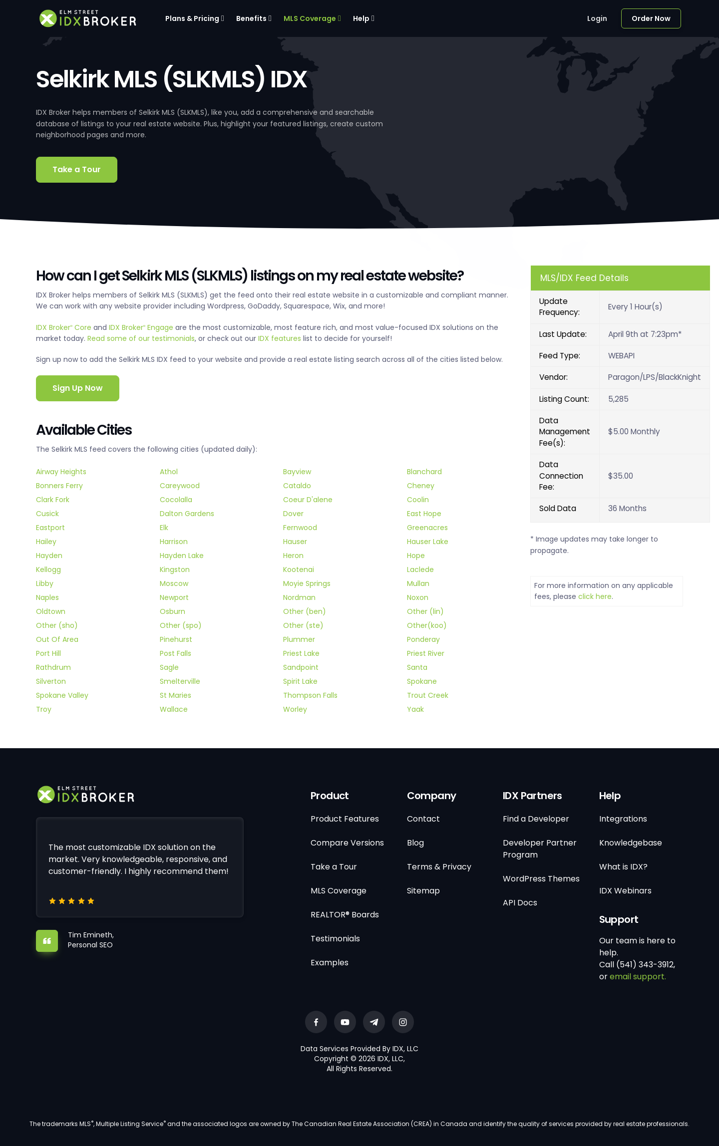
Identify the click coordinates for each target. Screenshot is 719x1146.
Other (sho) (57, 625)
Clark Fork (52, 500)
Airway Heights (61, 472)
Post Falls (175, 653)
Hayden (49, 556)
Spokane (422, 681)
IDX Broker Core (64, 327)
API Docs (520, 902)
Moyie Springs (307, 583)
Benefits (251, 18)
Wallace (174, 709)
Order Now (651, 18)
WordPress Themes (541, 878)
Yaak (415, 709)
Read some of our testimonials (141, 338)
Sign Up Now (77, 388)
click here (595, 596)
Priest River (425, 653)
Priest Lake (301, 653)
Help (361, 18)
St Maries (175, 695)
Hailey (46, 542)
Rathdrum (53, 667)
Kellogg (48, 569)
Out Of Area (57, 639)
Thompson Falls (310, 695)
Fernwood (300, 528)
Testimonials (335, 938)
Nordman (299, 597)
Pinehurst (176, 639)
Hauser (295, 542)
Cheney (420, 486)
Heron (293, 556)
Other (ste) (303, 625)
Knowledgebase (630, 843)
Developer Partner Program (540, 848)
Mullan (418, 583)
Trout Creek (427, 695)
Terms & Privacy (439, 866)
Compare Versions (347, 843)
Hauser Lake (427, 542)
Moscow (174, 583)
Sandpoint (301, 667)
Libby (44, 583)
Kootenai (298, 569)
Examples (330, 962)
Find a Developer (536, 819)
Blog (415, 843)
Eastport (50, 528)
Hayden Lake (182, 556)
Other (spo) (181, 625)
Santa (417, 667)
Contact (423, 819)
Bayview (297, 472)
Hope (416, 556)
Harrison (174, 542)
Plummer (299, 639)
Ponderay (423, 639)
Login (597, 18)
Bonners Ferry (59, 486)
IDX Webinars (625, 890)
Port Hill (48, 653)
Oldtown (50, 611)
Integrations (623, 819)
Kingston (175, 569)
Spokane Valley (62, 695)
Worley (295, 709)
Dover (293, 514)
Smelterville (180, 681)
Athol (169, 472)
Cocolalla (176, 500)
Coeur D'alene (308, 500)
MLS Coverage (310, 18)
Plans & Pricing (192, 18)
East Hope (424, 514)
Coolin (418, 500)
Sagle (169, 667)
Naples (47, 597)
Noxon (417, 597)
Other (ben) (304, 611)
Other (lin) (425, 611)
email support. (638, 976)
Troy (43, 709)
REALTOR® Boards (345, 914)
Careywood (180, 486)
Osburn (172, 611)
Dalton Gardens (187, 514)
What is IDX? (623, 866)
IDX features (279, 338)
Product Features (345, 819)
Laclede (420, 569)
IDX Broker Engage (142, 327)
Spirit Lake (300, 681)
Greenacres (427, 528)
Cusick (47, 514)
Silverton (51, 681)
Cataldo (297, 486)
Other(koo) (427, 625)
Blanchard (424, 472)
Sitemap (423, 890)
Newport (174, 597)
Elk (164, 528)
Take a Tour (76, 169)
